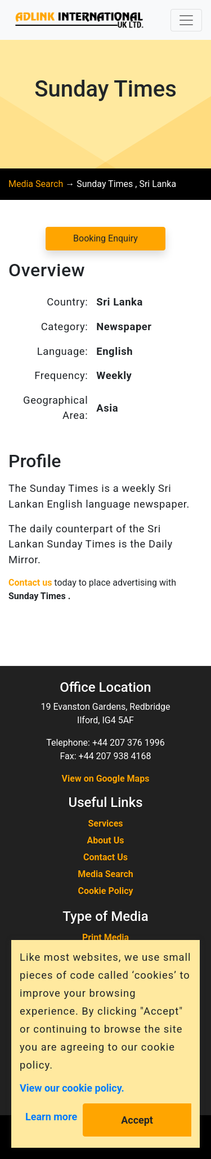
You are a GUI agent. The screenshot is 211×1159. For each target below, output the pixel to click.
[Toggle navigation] (186, 20)
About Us (105, 840)
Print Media (105, 937)
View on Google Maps (106, 778)
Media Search (35, 184)
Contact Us (105, 857)
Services (105, 823)
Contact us (30, 582)
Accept (137, 1120)
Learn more (51, 1117)
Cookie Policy (105, 891)
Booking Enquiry (105, 238)
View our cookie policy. (72, 1087)
